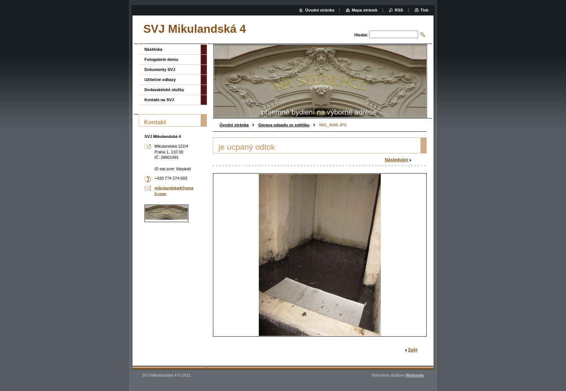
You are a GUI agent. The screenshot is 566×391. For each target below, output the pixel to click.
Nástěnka (153, 49)
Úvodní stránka (234, 125)
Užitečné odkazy (160, 79)
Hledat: (361, 35)
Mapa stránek (365, 10)
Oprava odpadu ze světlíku (284, 125)
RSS (399, 10)
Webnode (415, 375)
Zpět (412, 349)
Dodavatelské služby (164, 89)
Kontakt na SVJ (159, 100)
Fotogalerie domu (161, 59)
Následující (396, 159)
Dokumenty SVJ (159, 69)
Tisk (424, 10)
